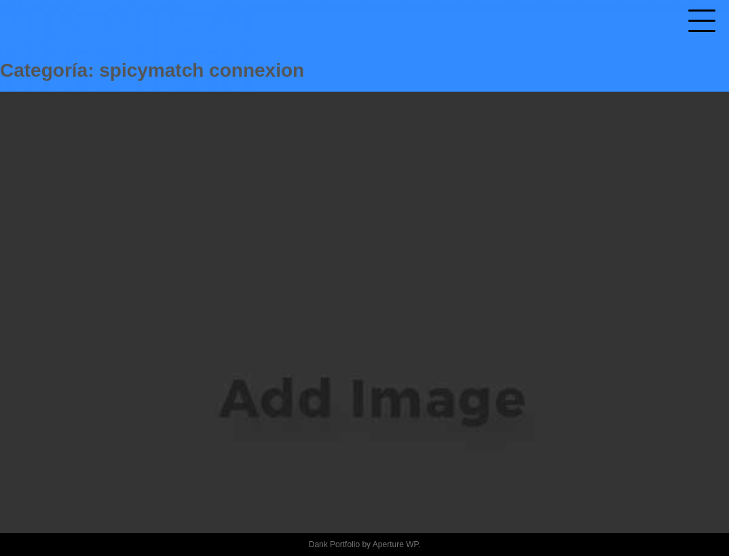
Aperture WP (395, 544)
